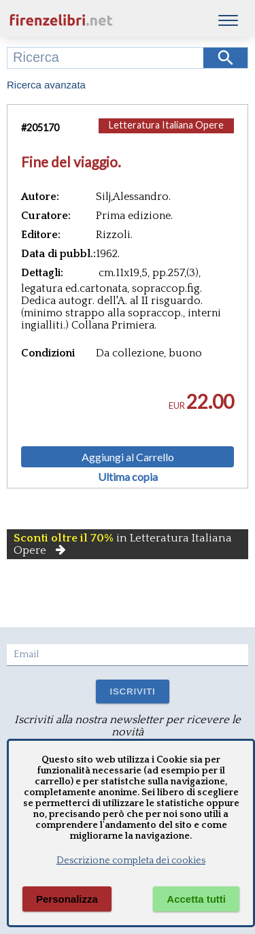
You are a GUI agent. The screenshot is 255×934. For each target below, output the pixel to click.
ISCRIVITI (132, 691)
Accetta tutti (196, 899)
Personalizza (67, 899)
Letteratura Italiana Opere (166, 125)
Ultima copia (128, 476)
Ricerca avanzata (46, 84)
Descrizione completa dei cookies (130, 860)
